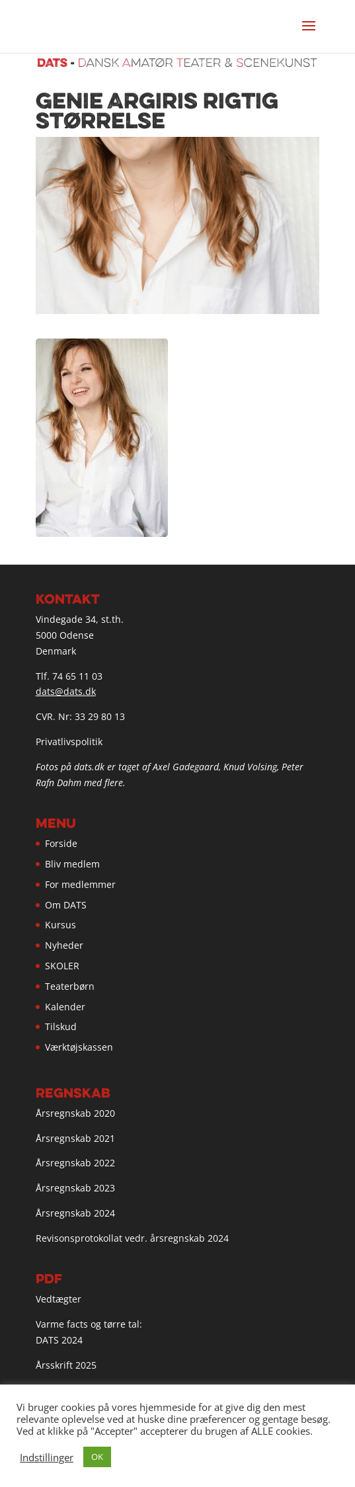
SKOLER (62, 965)
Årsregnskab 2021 (75, 1138)
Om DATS (66, 905)
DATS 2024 (59, 1340)
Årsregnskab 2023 (75, 1188)
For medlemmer (80, 884)
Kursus (60, 924)
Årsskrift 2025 (66, 1365)
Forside (61, 843)
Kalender (65, 1006)
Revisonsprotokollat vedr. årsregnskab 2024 (132, 1238)
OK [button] (97, 1457)
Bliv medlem (72, 864)
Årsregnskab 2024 (75, 1213)
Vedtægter (58, 1299)
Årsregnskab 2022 (75, 1162)
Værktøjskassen (79, 1047)
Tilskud (61, 1026)
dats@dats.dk (66, 691)
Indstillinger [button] (46, 1457)
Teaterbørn (70, 986)
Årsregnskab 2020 (75, 1113)
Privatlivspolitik (69, 741)
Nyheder (64, 945)
